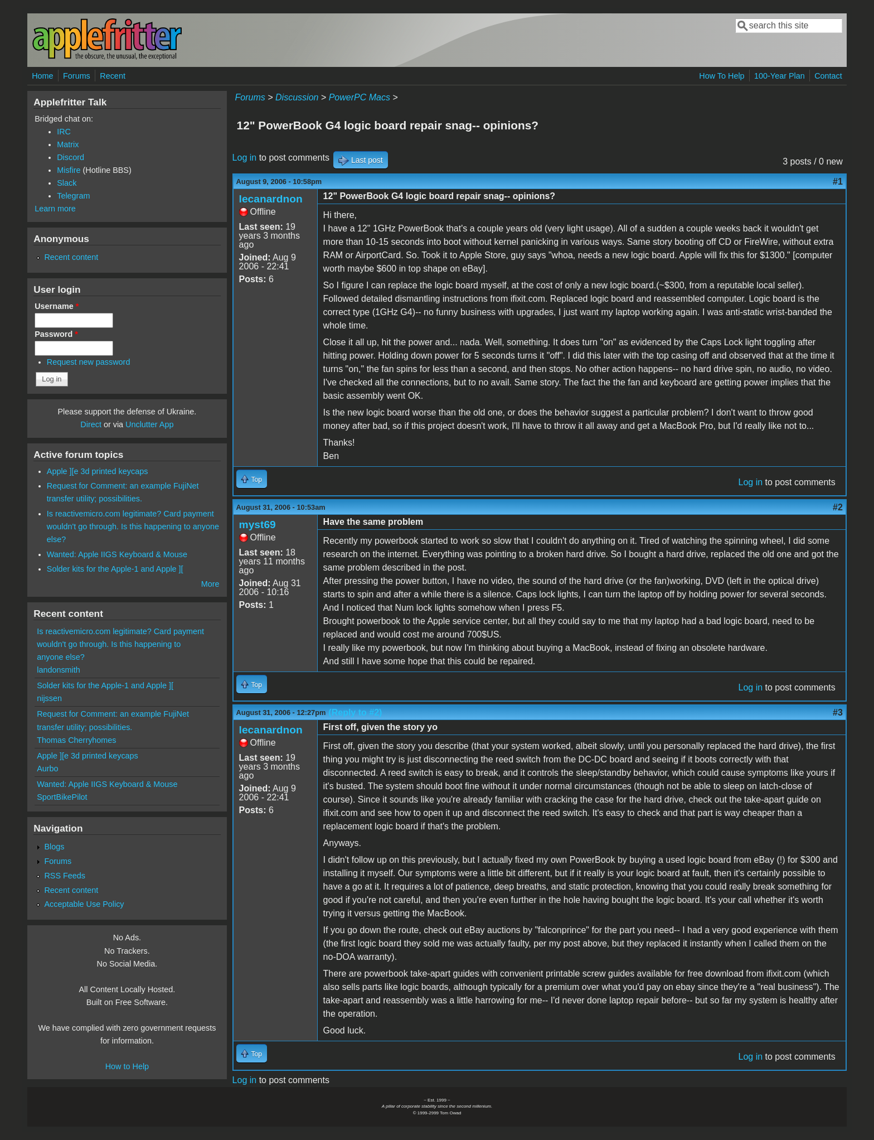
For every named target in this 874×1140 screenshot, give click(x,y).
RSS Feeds (64, 875)
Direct (90, 424)
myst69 (257, 524)
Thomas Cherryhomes (76, 740)
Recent (112, 75)
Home (42, 75)
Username (57, 306)
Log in (244, 157)
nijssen (49, 698)
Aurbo (47, 768)
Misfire (68, 170)
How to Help (127, 1066)
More (210, 583)
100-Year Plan (779, 75)
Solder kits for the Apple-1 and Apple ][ (115, 568)
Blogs (54, 846)
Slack (66, 182)
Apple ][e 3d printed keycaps (97, 471)
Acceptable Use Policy (84, 904)
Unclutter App (149, 424)
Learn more (55, 208)
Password (56, 334)
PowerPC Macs (359, 97)
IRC (64, 131)
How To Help (721, 75)
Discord (70, 157)
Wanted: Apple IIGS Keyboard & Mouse (117, 554)
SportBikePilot (62, 797)
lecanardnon (271, 199)
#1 (838, 181)
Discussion (296, 97)
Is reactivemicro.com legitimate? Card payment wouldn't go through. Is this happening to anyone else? (133, 526)
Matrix (68, 144)
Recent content (71, 257)
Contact (828, 75)
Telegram (73, 195)
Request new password (88, 362)
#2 (838, 507)
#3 (838, 712)
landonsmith (58, 669)
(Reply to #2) (355, 712)
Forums (76, 75)
